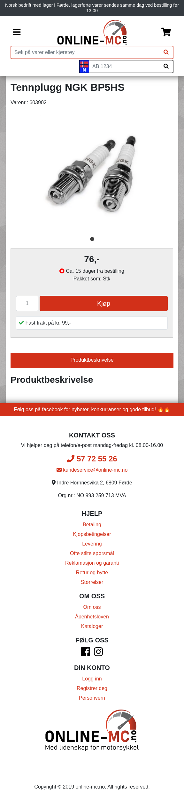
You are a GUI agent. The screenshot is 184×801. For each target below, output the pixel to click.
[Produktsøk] (85, 52)
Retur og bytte (92, 572)
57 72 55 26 (92, 458)
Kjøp (103, 303)
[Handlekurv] (166, 32)
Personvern (92, 698)
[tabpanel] (92, 173)
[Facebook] (85, 653)
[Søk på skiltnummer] (166, 66)
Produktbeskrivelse (91, 360)
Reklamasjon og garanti (92, 563)
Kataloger (92, 626)
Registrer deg (92, 688)
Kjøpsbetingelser (92, 534)
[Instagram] (98, 653)
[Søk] (166, 52)
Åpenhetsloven (92, 616)
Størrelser (92, 582)
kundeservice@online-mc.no (92, 470)
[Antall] (27, 303)
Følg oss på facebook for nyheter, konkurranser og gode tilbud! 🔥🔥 (92, 409)
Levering (92, 543)
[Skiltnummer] (124, 66)
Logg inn (92, 678)
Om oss (92, 607)
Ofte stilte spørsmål (92, 553)
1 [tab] (92, 239)
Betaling (92, 524)
